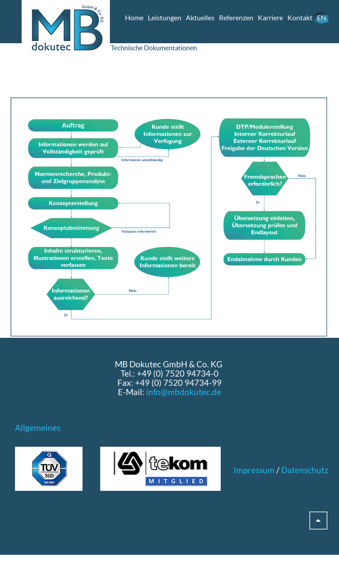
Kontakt (300, 17)
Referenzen (236, 17)
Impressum (254, 470)
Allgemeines (37, 427)
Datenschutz (304, 470)
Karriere (270, 17)
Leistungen (164, 17)
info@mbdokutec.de (183, 392)
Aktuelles (200, 17)
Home (134, 17)
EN (321, 17)
